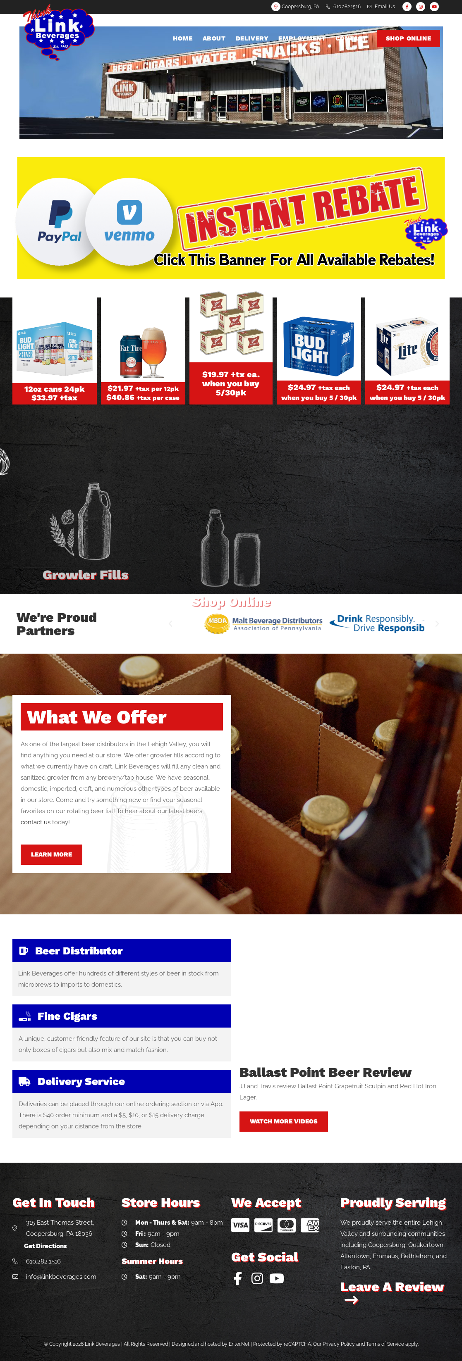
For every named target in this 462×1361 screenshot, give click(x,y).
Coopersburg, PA (295, 7)
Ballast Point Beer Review (325, 1072)
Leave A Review (391, 1292)
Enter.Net (239, 1344)
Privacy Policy (339, 1344)
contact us (35, 822)
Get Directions (45, 1246)
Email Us (385, 7)
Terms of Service (385, 1344)
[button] (170, 624)
